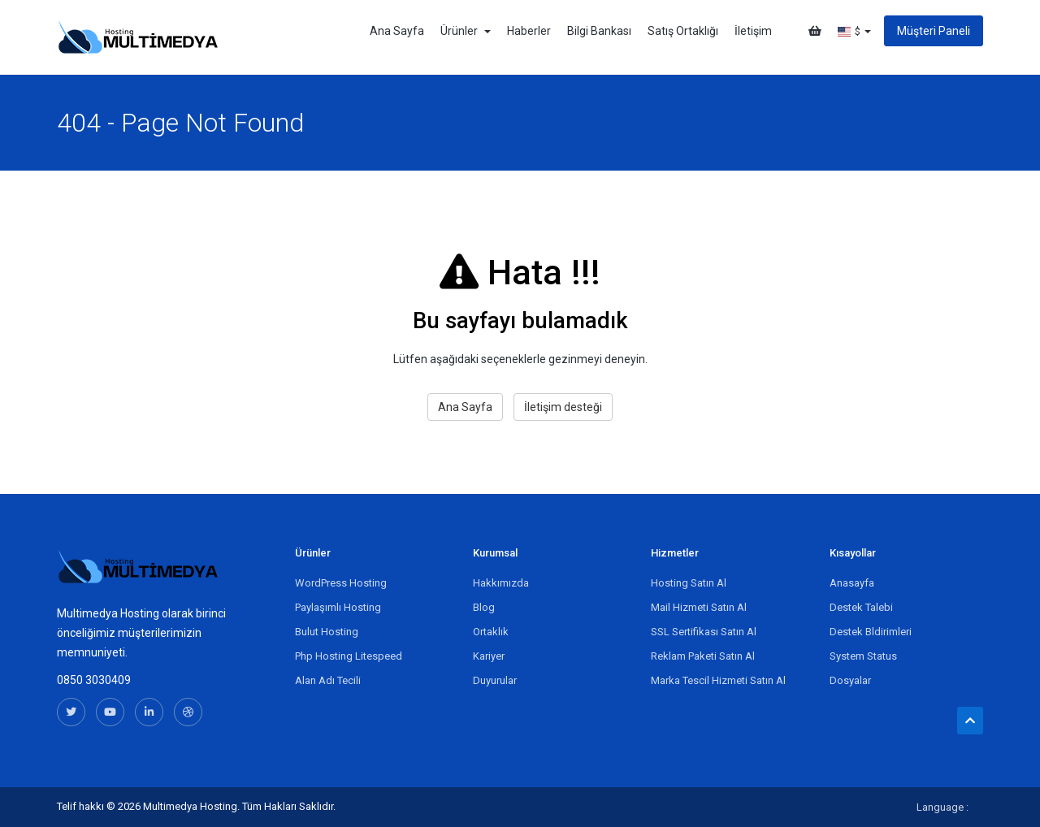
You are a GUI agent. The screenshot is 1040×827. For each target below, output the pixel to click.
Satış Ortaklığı (683, 30)
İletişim (753, 30)
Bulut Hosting (326, 632)
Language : (942, 807)
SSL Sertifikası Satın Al (703, 632)
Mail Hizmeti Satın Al (699, 607)
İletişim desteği (563, 407)
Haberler (529, 30)
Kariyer (489, 656)
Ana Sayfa (397, 30)
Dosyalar (850, 680)
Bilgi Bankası (599, 30)
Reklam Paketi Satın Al (703, 656)
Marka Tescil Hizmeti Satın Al (718, 680)
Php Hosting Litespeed (348, 656)
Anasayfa (852, 583)
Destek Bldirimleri (871, 632)
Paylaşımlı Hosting (338, 607)
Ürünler (465, 30)
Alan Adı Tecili (328, 680)
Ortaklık (491, 632)
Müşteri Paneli (933, 30)
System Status (863, 656)
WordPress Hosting (341, 583)
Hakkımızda (501, 583)
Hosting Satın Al (688, 583)
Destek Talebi (861, 607)
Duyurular (495, 680)
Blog (484, 607)
